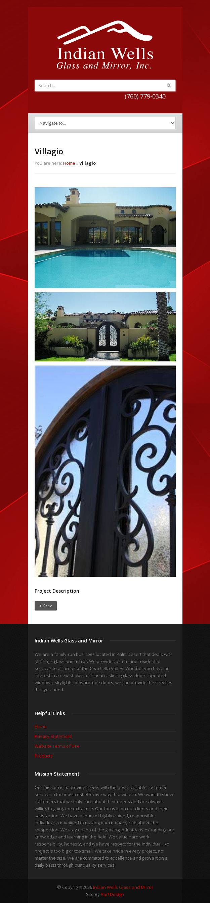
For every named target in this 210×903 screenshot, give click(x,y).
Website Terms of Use (57, 746)
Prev (46, 605)
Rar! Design (112, 894)
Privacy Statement (53, 736)
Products (44, 756)
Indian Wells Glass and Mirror (123, 887)
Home (69, 163)
